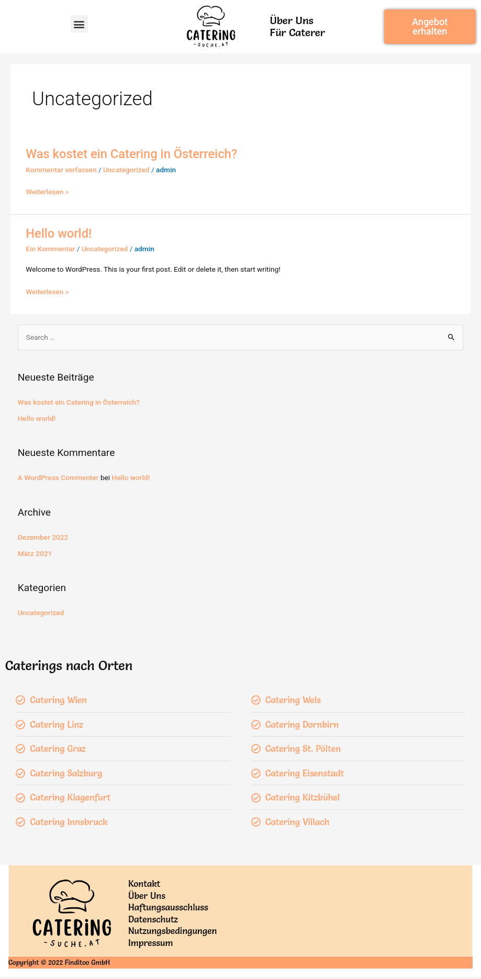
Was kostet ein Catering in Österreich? (131, 154)
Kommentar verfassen (61, 169)
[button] (79, 23)
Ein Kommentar (50, 248)
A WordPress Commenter (58, 477)
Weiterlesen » (47, 192)
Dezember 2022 (43, 537)
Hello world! (59, 233)
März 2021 (35, 553)
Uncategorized (126, 169)
